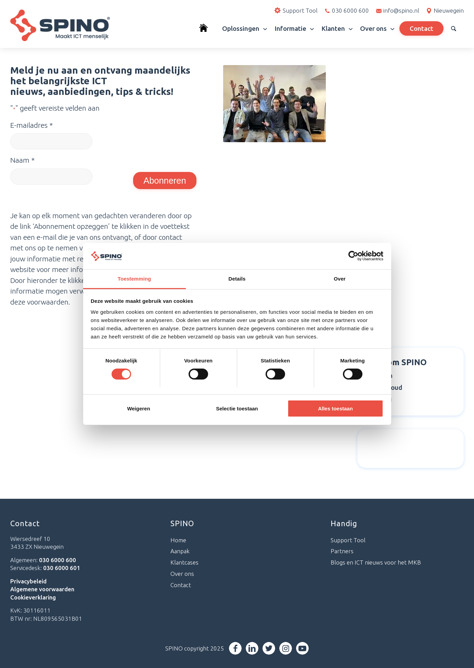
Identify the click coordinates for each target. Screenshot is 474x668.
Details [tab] (237, 279)
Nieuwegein (449, 10)
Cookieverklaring (33, 597)
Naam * (22, 160)
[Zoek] (454, 28)
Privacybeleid (28, 581)
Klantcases (184, 562)
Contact (180, 585)
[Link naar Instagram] (286, 648)
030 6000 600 (350, 10)
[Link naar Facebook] (235, 648)
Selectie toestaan (237, 408)
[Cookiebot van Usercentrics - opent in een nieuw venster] (353, 256)
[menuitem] (207, 28)
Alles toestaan (335, 408)
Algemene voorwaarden (42, 589)
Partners (342, 551)
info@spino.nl (401, 10)
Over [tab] (340, 279)
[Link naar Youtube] (302, 648)
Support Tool (348, 540)
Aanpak (180, 551)
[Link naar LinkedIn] (252, 648)
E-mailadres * (31, 125)
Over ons (182, 573)
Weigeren (138, 408)
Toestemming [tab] (134, 279)
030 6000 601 (61, 568)
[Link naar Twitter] (269, 648)
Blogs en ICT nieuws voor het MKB (376, 562)
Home (178, 540)
